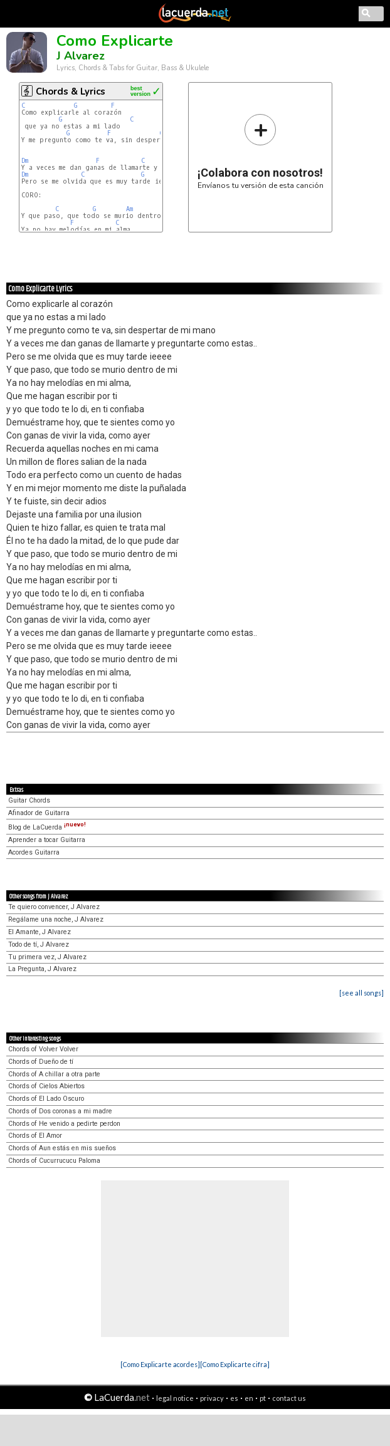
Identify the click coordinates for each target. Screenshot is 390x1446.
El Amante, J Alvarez (39, 932)
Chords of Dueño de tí (40, 1062)
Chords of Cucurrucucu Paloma (54, 1161)
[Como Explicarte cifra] (235, 1364)
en (249, 1398)
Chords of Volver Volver (43, 1049)
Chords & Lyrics (70, 91)
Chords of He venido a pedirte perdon (64, 1124)
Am (129, 209)
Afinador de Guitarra (39, 813)
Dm (24, 161)
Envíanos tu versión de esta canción (261, 151)
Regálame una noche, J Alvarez (55, 919)
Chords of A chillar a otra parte (54, 1074)
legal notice (175, 1398)
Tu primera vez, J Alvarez (47, 957)
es (234, 1398)
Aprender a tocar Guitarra (46, 840)
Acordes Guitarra (34, 852)
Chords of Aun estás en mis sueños (62, 1148)
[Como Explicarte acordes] (160, 1364)
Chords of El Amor (35, 1135)
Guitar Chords (29, 800)
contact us (289, 1398)
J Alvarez (80, 55)
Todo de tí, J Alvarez (38, 944)
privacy (212, 1398)
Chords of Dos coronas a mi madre (60, 1111)
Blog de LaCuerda (47, 827)
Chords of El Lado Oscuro (46, 1099)
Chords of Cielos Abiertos (46, 1086)
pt (263, 1398)
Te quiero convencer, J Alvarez (54, 907)
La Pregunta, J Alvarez (42, 969)
